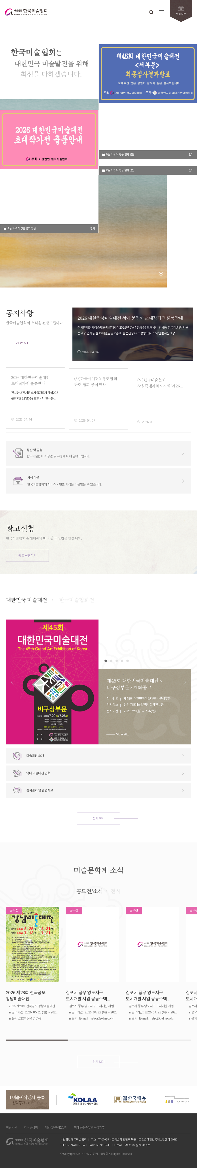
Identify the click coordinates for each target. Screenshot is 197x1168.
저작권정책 (31, 1127)
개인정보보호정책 (56, 1127)
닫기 (191, 170)
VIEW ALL (22, 343)
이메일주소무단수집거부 (89, 1127)
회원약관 (11, 1127)
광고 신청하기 (27, 556)
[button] (161, 273)
